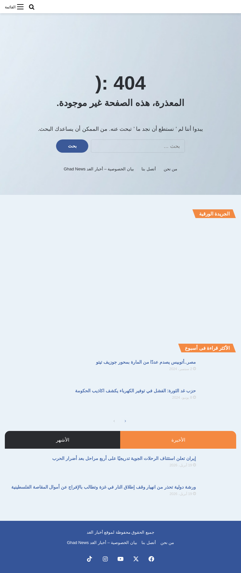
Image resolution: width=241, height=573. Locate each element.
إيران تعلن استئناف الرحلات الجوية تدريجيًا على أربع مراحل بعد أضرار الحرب (124, 458)
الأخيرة (178, 440)
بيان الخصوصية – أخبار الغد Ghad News (99, 169)
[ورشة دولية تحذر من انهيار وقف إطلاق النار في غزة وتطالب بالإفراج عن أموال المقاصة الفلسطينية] (218, 496)
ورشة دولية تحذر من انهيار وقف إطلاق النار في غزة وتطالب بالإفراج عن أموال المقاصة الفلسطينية (103, 487)
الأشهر (62, 440)
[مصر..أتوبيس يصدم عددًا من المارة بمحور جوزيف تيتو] (218, 371)
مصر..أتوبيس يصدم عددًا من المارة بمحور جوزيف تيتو (146, 362)
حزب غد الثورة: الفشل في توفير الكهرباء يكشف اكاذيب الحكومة (135, 390)
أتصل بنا (148, 169)
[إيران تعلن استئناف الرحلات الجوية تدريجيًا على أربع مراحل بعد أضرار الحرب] (218, 467)
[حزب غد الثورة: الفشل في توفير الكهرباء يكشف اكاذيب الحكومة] (218, 399)
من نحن (171, 169)
